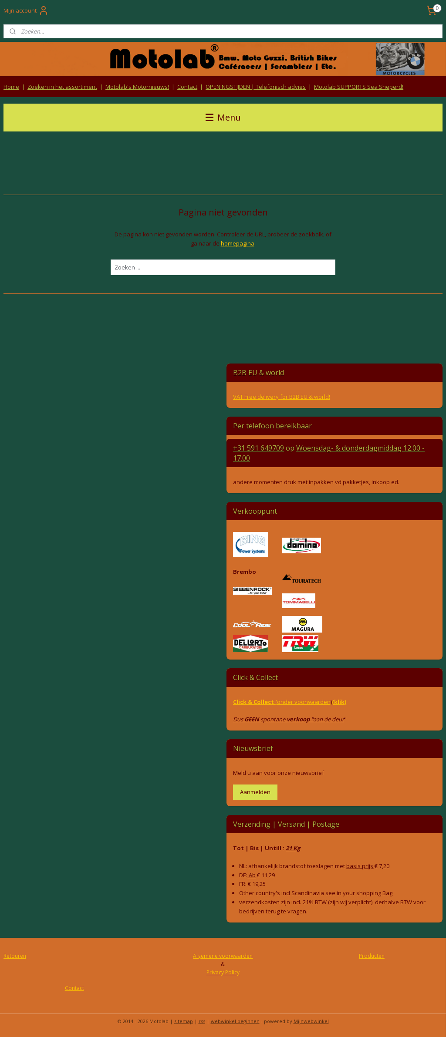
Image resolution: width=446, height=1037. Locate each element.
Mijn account (26, 10)
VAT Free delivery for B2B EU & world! (281, 397)
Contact (187, 87)
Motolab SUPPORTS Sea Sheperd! (358, 87)
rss (202, 1021)
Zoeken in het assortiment (62, 87)
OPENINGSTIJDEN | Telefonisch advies (256, 87)
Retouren (14, 956)
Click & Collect (254, 702)
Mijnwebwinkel (311, 1021)
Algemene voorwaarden (223, 956)
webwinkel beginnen (235, 1021)
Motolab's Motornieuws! (137, 87)
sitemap (183, 1021)
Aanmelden (255, 792)
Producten (372, 956)
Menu (223, 117)
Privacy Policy (223, 972)
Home (11, 87)
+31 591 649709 (258, 448)
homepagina (237, 243)
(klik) (339, 702)
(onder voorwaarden (303, 702)
